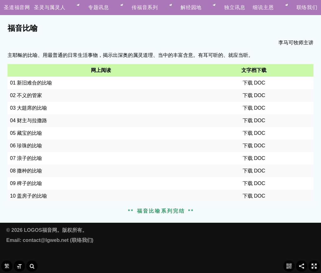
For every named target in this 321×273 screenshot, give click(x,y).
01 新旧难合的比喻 (31, 82)
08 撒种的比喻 (26, 170)
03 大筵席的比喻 (28, 108)
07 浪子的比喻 (26, 158)
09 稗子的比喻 (26, 183)
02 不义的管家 (26, 95)
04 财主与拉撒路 (28, 120)
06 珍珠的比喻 (26, 145)
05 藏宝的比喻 (26, 133)
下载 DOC (254, 82)
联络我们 (82, 240)
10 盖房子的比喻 (28, 196)
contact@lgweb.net (45, 240)
